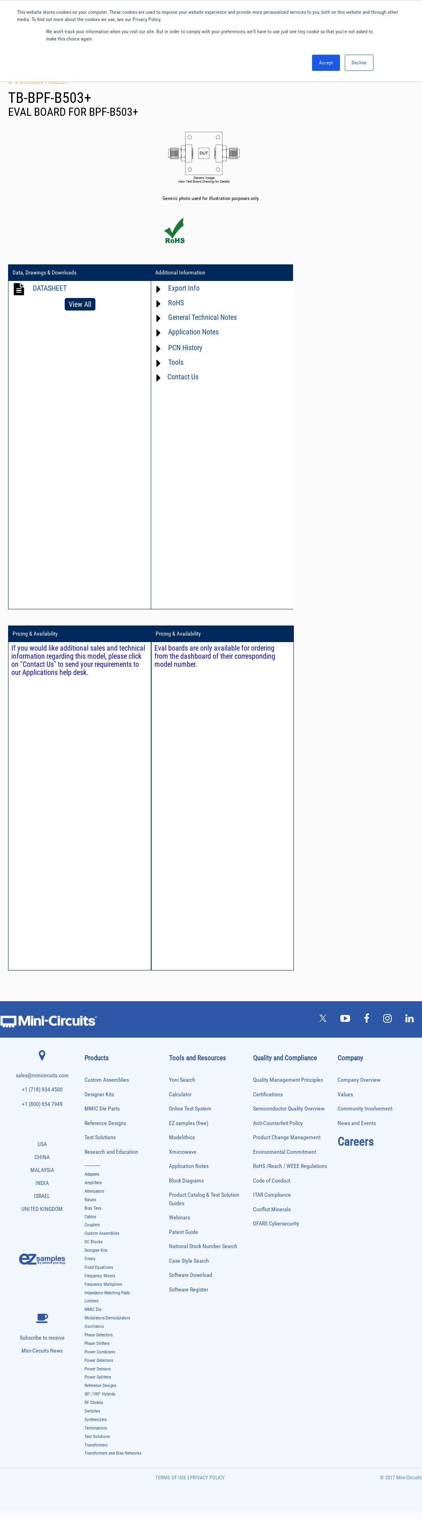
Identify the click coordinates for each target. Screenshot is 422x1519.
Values (345, 1102)
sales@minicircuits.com (42, 1083)
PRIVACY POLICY (207, 1486)
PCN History (182, 347)
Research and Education (111, 1160)
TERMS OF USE (170, 1486)
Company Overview (359, 1088)
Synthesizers (95, 1427)
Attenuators (94, 1199)
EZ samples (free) (188, 1131)
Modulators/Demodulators (107, 1326)
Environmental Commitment (284, 1160)
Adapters (91, 1182)
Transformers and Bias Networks (112, 1461)
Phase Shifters (97, 1351)
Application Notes (190, 332)
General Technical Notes (199, 317)
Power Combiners (99, 1360)
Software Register (188, 1297)
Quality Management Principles (288, 1088)
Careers (355, 1150)
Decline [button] (359, 63)
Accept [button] (326, 63)
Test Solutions (100, 1145)
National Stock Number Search (203, 1254)
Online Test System (190, 1116)
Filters (89, 1267)
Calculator (180, 1102)
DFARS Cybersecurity (276, 1231)
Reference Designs (105, 1131)
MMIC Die (92, 1318)
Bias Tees (92, 1216)
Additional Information (177, 273)
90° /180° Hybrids (99, 1402)
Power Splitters (97, 1385)
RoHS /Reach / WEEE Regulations (290, 1174)
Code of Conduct (271, 1188)
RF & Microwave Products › (38, 82)
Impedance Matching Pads (107, 1301)
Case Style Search (189, 1269)
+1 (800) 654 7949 (42, 1112)
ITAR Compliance (272, 1203)
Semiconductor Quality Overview (289, 1116)
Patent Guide (183, 1240)
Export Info (181, 288)
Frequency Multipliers (103, 1292)
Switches (92, 1419)
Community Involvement (365, 1116)
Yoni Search (182, 1088)
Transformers (96, 1453)
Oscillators (94, 1334)
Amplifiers (93, 1191)
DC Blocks (93, 1250)
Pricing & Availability (314, 273)
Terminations (95, 1436)
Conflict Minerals (272, 1217)
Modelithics (182, 1145)
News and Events (357, 1131)
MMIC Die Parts (102, 1116)
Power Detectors (98, 1368)
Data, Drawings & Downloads (44, 273)
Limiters (91, 1309)
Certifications (268, 1102)
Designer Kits (99, 1102)
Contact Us (180, 376)
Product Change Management (287, 1145)
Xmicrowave (182, 1160)
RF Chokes (93, 1410)
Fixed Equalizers (98, 1275)
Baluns (90, 1208)
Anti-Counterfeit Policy (278, 1131)
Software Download (190, 1283)
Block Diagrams (186, 1188)
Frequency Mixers (99, 1284)
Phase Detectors (98, 1343)
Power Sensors (97, 1377)
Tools (173, 362)
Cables (90, 1225)
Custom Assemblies (106, 1088)
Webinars (179, 1225)
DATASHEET (50, 288)
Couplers (92, 1233)
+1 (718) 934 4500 (42, 1098)
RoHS (173, 302)
